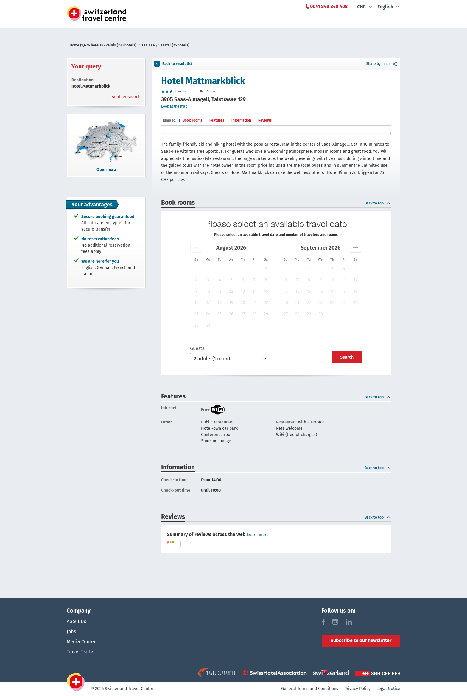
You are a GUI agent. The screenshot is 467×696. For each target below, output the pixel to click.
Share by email (382, 64)
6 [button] (243, 280)
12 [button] (231, 291)
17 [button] (208, 302)
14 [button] (254, 291)
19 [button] (231, 302)
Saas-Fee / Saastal (164, 45)
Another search (125, 96)
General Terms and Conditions (309, 688)
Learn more (258, 534)
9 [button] (196, 291)
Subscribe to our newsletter (361, 640)
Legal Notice (388, 688)
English (385, 7)
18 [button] (219, 302)
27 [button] (243, 314)
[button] (196, 248)
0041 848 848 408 (329, 6)
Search (347, 357)
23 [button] (196, 314)
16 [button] (196, 302)
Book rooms (192, 120)
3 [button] (208, 280)
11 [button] (219, 291)
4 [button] (220, 280)
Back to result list (173, 64)
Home (87, 45)
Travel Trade (80, 652)
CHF (361, 7)
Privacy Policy (357, 688)
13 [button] (243, 291)
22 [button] (266, 302)
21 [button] (254, 302)
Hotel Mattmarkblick (203, 81)
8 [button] (266, 280)
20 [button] (243, 302)
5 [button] (231, 280)
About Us (76, 621)
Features (216, 120)
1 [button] (266, 268)
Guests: (198, 348)
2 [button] (196, 280)
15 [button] (266, 291)
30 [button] (196, 325)
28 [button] (254, 314)
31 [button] (208, 325)
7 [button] (254, 280)
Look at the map (174, 106)
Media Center (81, 641)
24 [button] (208, 314)
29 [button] (266, 314)
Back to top (378, 203)
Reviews (265, 120)
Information (241, 120)
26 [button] (231, 314)
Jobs (71, 631)
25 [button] (219, 314)
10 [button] (208, 291)
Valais (121, 45)
